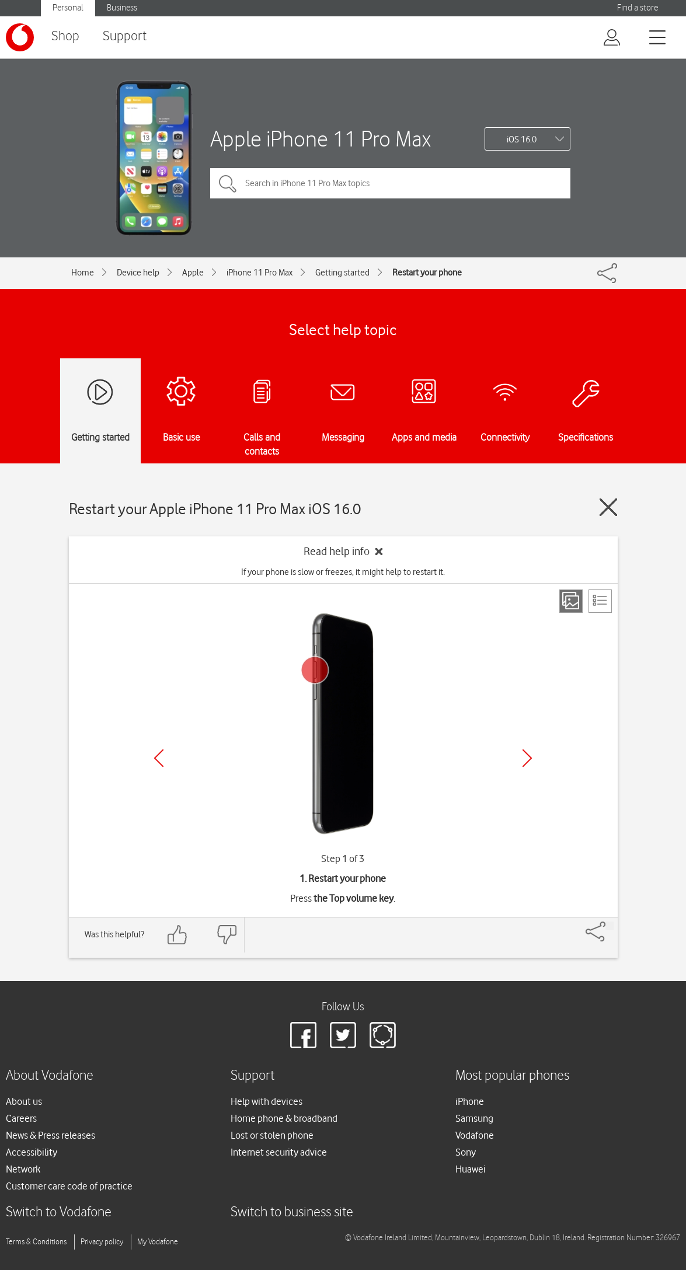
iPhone (469, 1101)
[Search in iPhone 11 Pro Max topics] (390, 183)
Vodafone (474, 1135)
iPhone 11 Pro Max (259, 272)
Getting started (342, 272)
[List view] (600, 601)
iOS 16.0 (522, 139)
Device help (138, 272)
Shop (65, 36)
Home (82, 272)
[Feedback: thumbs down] (226, 934)
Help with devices (266, 1101)
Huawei (470, 1169)
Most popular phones (512, 1076)
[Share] (609, 926)
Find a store (637, 8)
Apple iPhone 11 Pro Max (320, 138)
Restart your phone (427, 272)
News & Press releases (50, 1135)
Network (23, 1169)
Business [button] (122, 8)
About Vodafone (49, 1076)
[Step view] (571, 601)
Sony (465, 1152)
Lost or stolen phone (272, 1135)
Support (125, 36)
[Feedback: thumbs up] (177, 934)
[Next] (527, 758)
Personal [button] (68, 8)
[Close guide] (608, 507)
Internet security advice (279, 1152)
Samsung (474, 1118)
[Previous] (158, 758)
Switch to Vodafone (59, 1212)
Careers (21, 1118)
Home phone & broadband (284, 1118)
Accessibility (31, 1152)
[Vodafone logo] (20, 37)
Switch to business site (292, 1212)
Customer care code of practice (69, 1186)
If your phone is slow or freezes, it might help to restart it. (343, 572)
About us (24, 1101)
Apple (193, 272)
